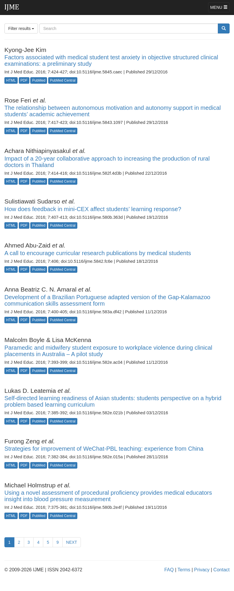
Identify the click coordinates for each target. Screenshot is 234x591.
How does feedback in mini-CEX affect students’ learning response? (92, 209)
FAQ (169, 569)
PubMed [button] (38, 80)
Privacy (201, 569)
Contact (221, 569)
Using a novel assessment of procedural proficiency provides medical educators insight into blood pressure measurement (108, 495)
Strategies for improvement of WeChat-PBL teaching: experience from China (103, 448)
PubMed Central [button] (63, 80)
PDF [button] (24, 80)
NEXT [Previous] (71, 542)
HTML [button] (11, 80)
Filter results (21, 28)
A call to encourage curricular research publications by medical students (97, 253)
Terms (184, 569)
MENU (219, 7)
